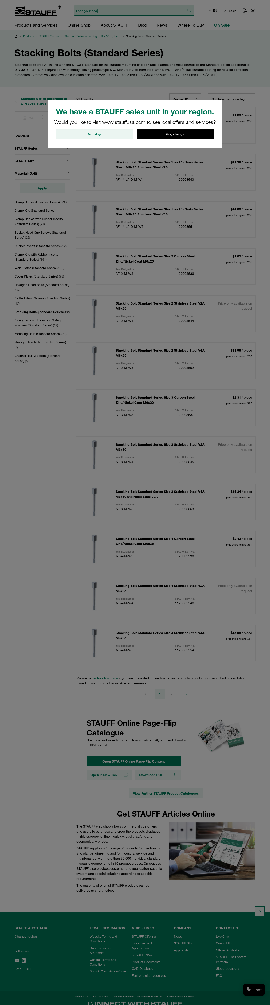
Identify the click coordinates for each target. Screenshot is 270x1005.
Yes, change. (175, 134)
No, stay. (95, 134)
